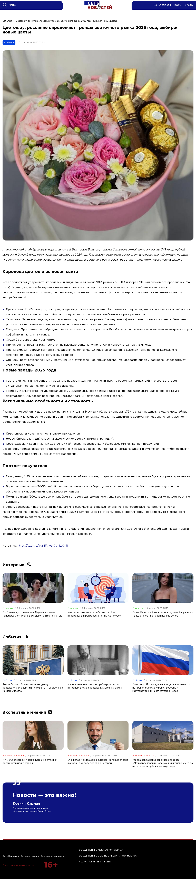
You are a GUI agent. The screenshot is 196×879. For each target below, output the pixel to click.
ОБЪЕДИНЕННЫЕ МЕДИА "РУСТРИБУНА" (101, 850)
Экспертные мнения (13, 756)
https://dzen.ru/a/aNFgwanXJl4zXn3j (42, 546)
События (9, 42)
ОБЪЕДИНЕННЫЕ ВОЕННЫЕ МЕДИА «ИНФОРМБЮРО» (108, 856)
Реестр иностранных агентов (18, 865)
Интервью (8, 608)
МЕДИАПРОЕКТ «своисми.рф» (95, 862)
